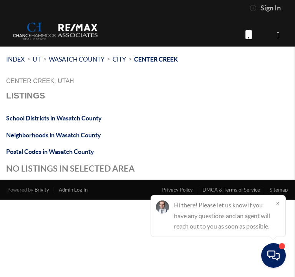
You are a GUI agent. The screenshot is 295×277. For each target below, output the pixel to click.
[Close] (278, 203)
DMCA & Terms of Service (231, 190)
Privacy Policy (177, 190)
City (119, 59)
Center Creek (156, 59)
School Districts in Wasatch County (54, 118)
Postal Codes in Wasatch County (50, 151)
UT (37, 59)
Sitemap (279, 190)
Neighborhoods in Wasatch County (53, 135)
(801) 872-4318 (248, 34)
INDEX (15, 59)
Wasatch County (76, 59)
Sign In (265, 8)
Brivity (42, 190)
